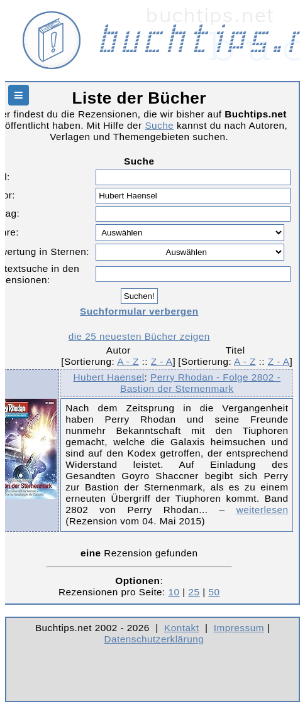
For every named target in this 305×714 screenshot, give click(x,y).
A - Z (128, 361)
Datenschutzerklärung (154, 639)
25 (194, 592)
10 (174, 592)
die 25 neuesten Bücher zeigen (139, 336)
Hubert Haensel (108, 377)
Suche (159, 125)
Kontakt (181, 627)
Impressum (239, 627)
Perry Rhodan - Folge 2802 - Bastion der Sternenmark (200, 383)
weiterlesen (262, 509)
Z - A (162, 361)
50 (213, 592)
